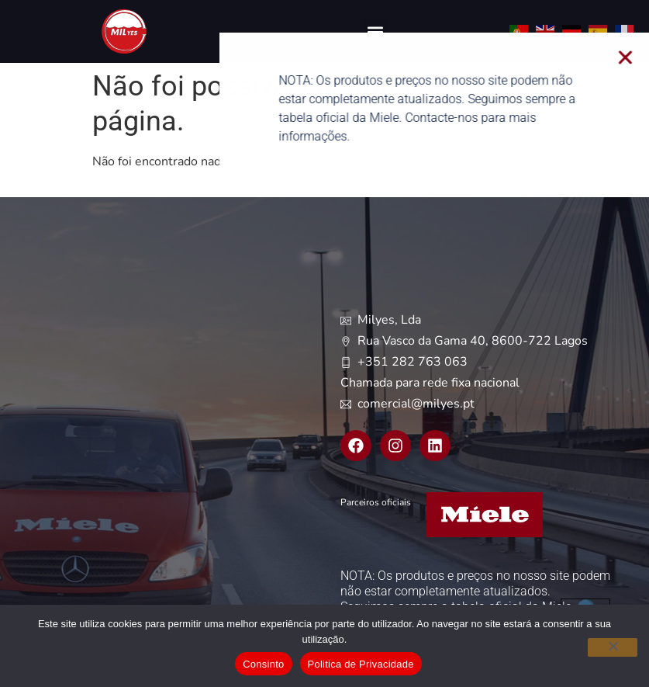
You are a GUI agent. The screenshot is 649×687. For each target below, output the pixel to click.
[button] (375, 31)
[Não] (612, 647)
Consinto (263, 664)
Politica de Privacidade (361, 664)
